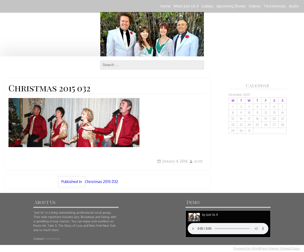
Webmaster (52, 238)
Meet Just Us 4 (186, 6)
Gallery (207, 6)
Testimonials (274, 6)
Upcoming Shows (231, 6)
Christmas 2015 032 (88, 181)
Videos (254, 6)
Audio (294, 6)
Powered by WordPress (250, 248)
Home (165, 6)
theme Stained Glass (284, 248)
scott (198, 161)
